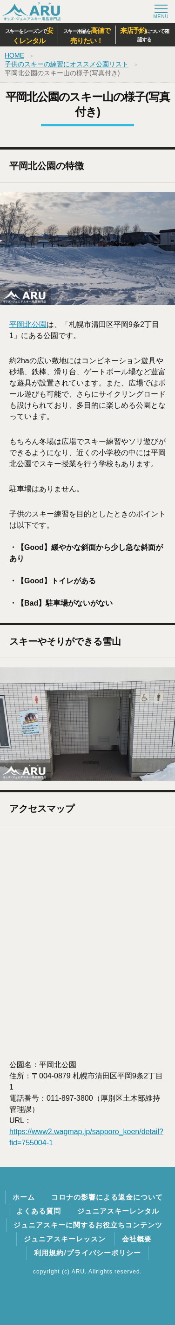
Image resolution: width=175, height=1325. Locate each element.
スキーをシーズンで (29, 36)
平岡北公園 (28, 324)
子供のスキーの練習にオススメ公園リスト (66, 64)
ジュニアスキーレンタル (118, 1211)
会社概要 (137, 1239)
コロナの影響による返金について (107, 1197)
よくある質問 (38, 1211)
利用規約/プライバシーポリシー (87, 1253)
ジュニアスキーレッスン (65, 1239)
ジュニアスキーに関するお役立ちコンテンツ (87, 1225)
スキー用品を (86, 36)
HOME (14, 55)
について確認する (144, 34)
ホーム (24, 1197)
